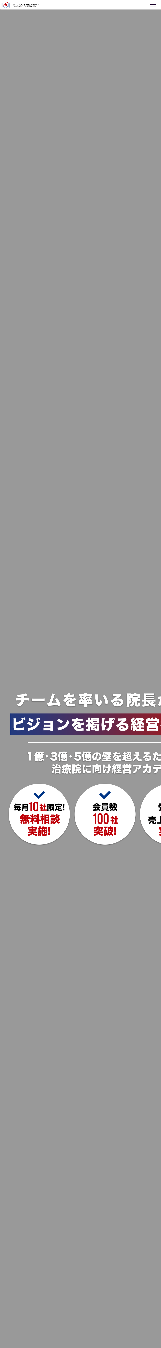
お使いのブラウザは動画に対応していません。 (80, 674)
